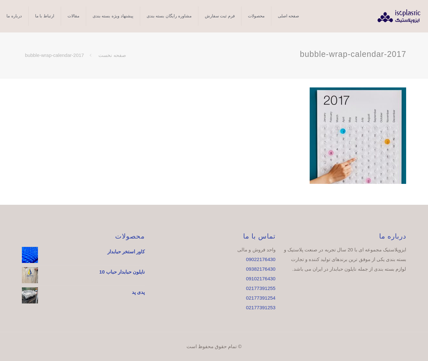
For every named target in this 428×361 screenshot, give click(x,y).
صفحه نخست (112, 55)
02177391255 (261, 288)
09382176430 (261, 269)
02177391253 (261, 307)
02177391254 (261, 298)
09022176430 (261, 259)
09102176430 (261, 278)
